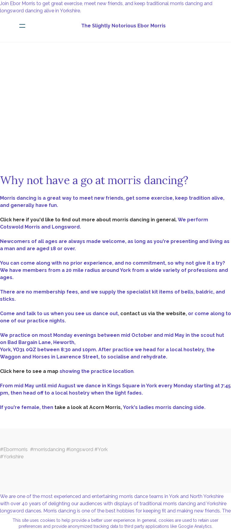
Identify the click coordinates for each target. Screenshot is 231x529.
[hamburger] (22, 25)
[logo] (123, 25)
